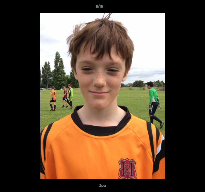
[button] (186, 7)
